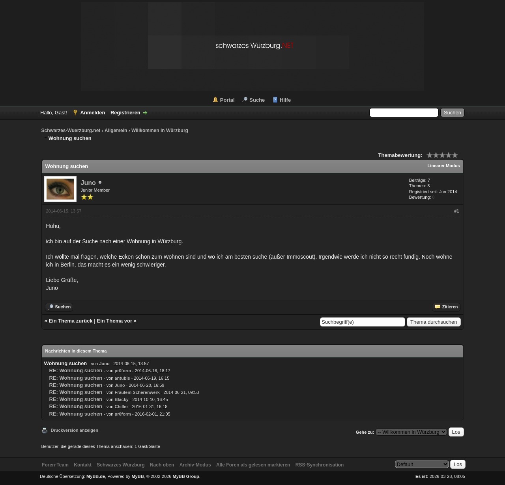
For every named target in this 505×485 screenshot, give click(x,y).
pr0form (122, 370)
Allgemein (116, 130)
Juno (88, 182)
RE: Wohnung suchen (76, 370)
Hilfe (285, 100)
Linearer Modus (444, 165)
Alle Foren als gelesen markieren (253, 465)
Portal (227, 100)
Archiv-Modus (195, 465)
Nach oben (162, 465)
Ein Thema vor (114, 321)
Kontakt (83, 465)
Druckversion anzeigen (74, 430)
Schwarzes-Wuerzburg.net (71, 130)
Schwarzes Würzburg (120, 465)
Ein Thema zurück (70, 321)
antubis (122, 378)
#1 (456, 211)
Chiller (121, 406)
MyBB (137, 476)
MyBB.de (95, 476)
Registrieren (125, 113)
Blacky (121, 399)
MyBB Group (186, 476)
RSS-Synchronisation (320, 465)
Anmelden (92, 113)
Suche (257, 100)
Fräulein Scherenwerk (136, 392)
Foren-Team (55, 465)
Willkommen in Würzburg (159, 130)
